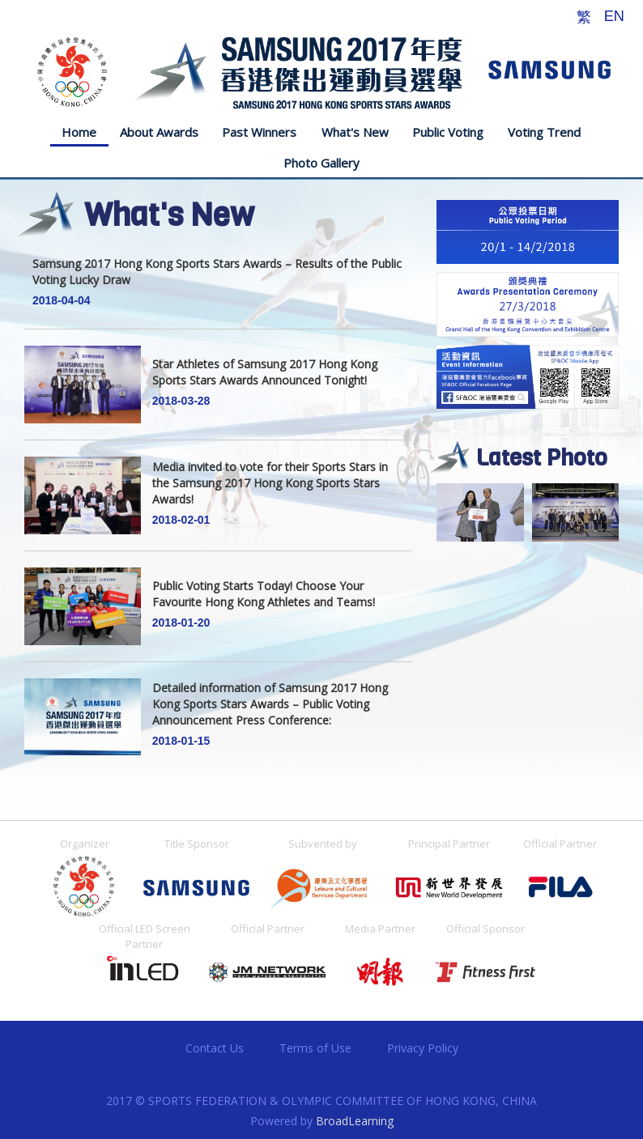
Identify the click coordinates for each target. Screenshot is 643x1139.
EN (614, 16)
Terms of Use (315, 1048)
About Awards (159, 132)
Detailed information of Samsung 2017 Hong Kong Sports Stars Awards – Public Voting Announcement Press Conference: (270, 713)
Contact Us (214, 1048)
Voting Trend (544, 132)
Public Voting (447, 132)
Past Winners (259, 132)
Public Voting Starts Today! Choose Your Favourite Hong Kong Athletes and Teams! (263, 603)
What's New (355, 132)
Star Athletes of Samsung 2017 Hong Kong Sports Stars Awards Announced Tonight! (264, 381)
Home (79, 132)
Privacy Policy (422, 1048)
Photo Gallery (321, 163)
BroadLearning (355, 1120)
